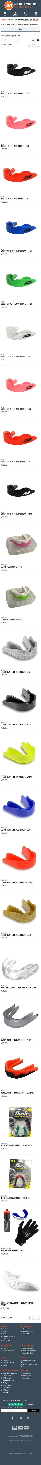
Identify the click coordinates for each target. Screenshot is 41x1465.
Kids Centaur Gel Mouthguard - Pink (15, 146)
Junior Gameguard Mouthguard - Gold (16, 935)
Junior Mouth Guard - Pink (11, 566)
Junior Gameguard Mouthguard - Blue (15, 829)
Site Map (4, 1365)
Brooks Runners (26, 1375)
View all (10, 44)
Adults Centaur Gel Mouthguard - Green (16, 303)
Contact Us (5, 1331)
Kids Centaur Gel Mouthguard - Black (15, 93)
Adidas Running (26, 1373)
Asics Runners (25, 1378)
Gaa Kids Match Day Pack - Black (13, 1250)
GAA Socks (4, 1392)
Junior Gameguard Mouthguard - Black (16, 724)
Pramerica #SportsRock (8, 1336)
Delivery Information (27, 1331)
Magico (15, 1454)
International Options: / (14, 1400)
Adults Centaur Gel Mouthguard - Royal (16, 251)
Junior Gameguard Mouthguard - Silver (16, 672)
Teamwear (4, 1348)
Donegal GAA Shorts (27, 1353)
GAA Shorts (5, 1390)
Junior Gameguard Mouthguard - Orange (17, 882)
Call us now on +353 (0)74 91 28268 (20, 1436)
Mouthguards (5, 1383)
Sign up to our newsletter (11, 1407)
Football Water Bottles (7, 1380)
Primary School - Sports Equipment (27, 1361)
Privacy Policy (5, 1360)
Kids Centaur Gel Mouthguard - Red (14, 198)
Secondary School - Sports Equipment (28, 1365)
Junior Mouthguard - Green (11, 619)
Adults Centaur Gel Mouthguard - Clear (16, 356)
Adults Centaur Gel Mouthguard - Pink (16, 409)
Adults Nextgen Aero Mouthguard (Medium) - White (18, 1304)
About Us (4, 1329)
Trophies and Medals (7, 1350)
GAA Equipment (6, 1378)
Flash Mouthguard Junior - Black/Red (15, 1198)
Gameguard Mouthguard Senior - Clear (16, 1040)
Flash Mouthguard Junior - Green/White (16, 1145)
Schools (4, 1338)
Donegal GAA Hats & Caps (28, 1350)
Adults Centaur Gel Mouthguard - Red (15, 461)
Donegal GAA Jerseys (27, 1348)
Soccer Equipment (6, 1375)
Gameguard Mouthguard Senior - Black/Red (17, 1092)
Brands (4, 1334)
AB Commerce (28, 1454)
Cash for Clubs (5, 1341)
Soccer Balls (5, 1387)
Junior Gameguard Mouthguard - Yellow (16, 777)
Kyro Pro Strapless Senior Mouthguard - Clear (19, 987)
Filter (20, 29)
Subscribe (33, 1411)
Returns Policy (25, 1334)
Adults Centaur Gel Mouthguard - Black (16, 514)
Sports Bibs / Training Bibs (9, 1373)
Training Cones (6, 1385)
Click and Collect (26, 1329)
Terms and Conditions (7, 1363)
